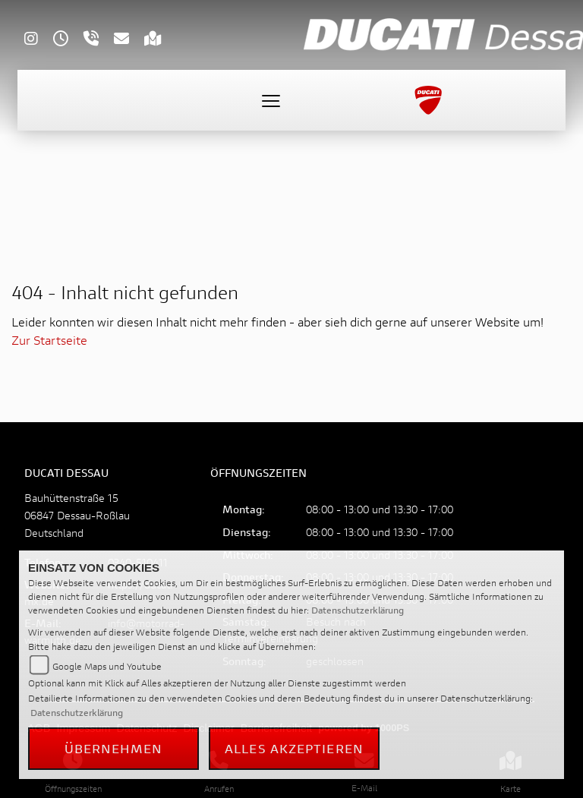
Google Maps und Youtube (107, 666)
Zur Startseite (49, 340)
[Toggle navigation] (271, 100)
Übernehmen (114, 748)
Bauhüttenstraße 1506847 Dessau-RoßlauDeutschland (77, 515)
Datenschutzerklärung (357, 610)
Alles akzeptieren (294, 748)
